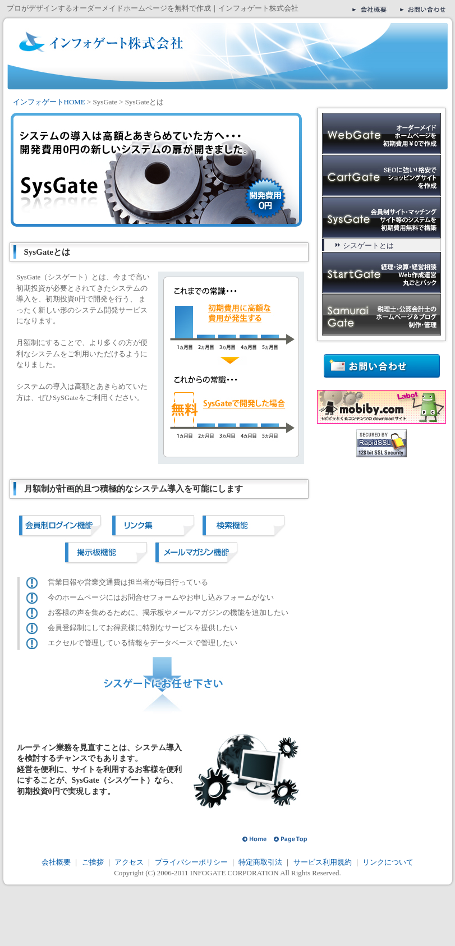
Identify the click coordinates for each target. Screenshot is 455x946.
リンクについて (387, 862)
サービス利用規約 (322, 862)
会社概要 (57, 862)
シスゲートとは (368, 245)
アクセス (128, 862)
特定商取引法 (260, 862)
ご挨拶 (93, 862)
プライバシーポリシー (190, 862)
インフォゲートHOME (49, 102)
